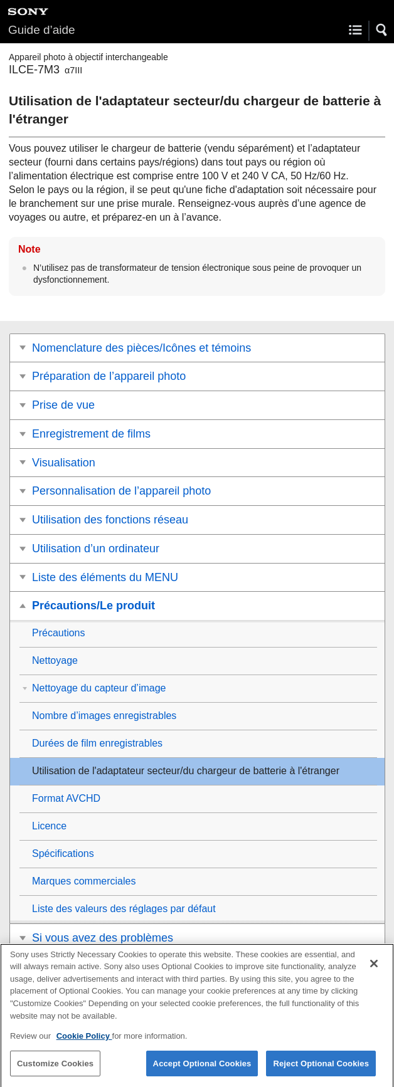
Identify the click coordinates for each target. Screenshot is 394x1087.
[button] (382, 30)
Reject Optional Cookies (321, 1071)
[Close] (374, 971)
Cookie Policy (84, 1043)
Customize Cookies (55, 1071)
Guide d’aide (41, 29)
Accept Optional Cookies (202, 1071)
